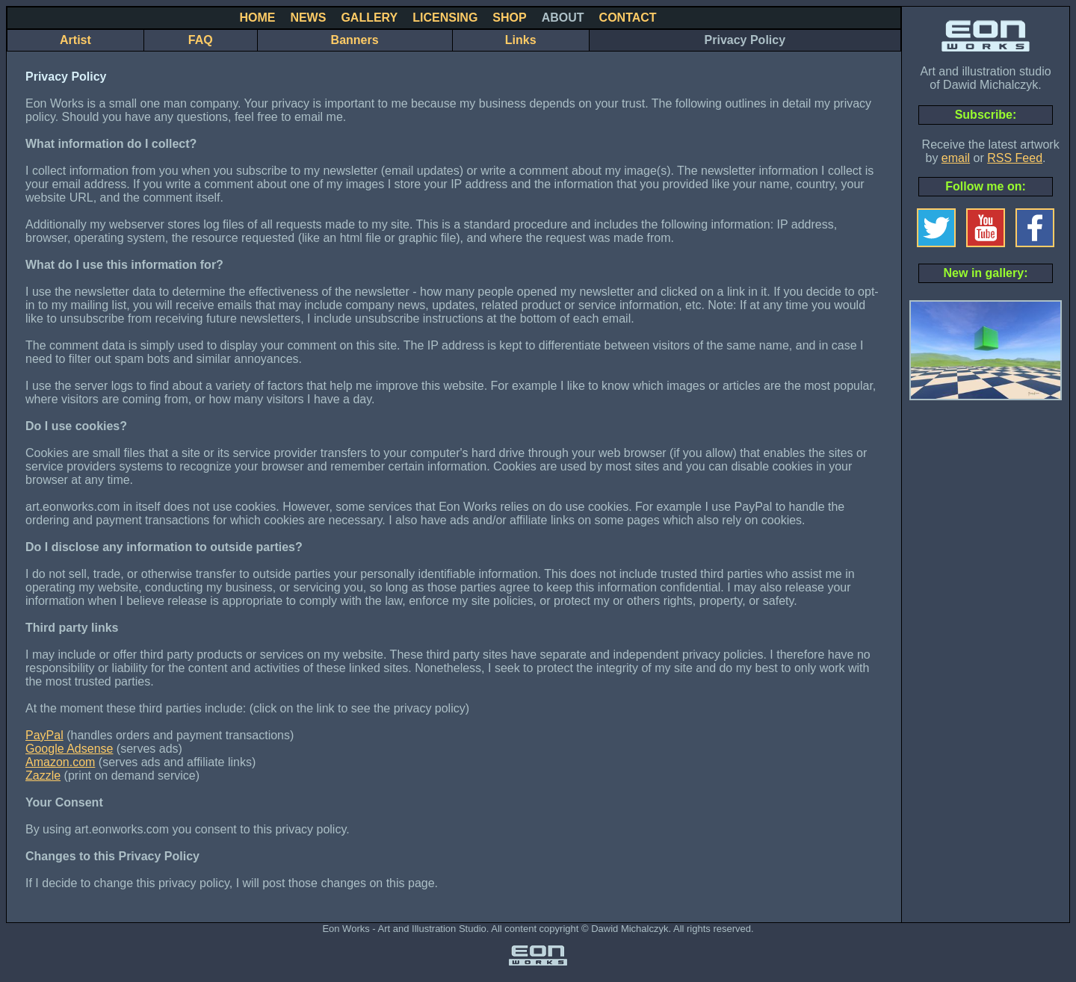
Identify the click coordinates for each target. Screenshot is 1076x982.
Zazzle (43, 775)
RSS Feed (1014, 158)
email (956, 158)
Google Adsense (69, 748)
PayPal (44, 735)
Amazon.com (60, 762)
